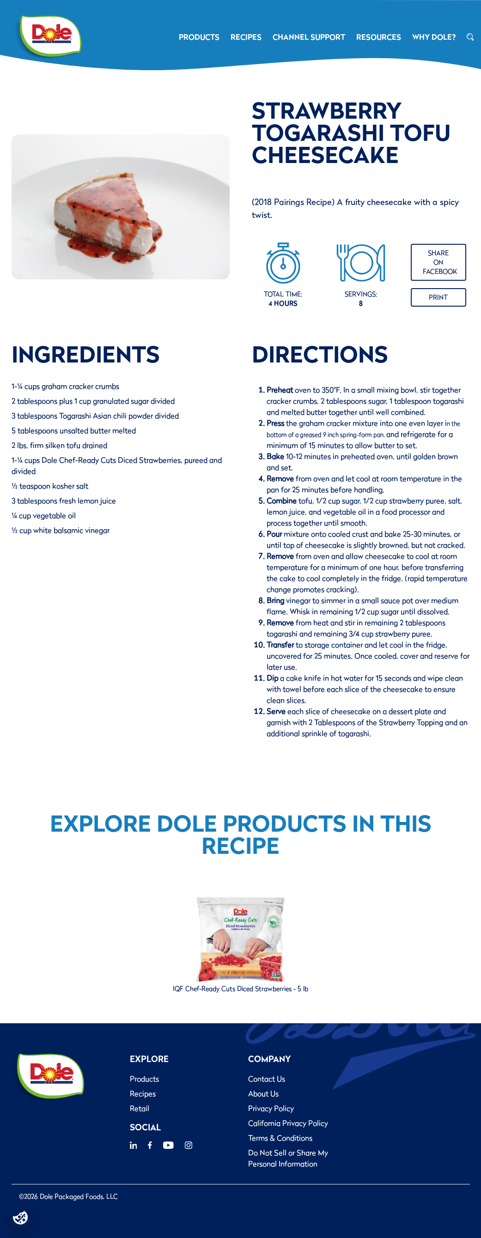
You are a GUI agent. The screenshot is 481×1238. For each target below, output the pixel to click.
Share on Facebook (440, 262)
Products (144, 1078)
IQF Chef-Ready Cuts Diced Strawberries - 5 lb (240, 988)
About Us (263, 1093)
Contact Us (266, 1078)
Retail (139, 1108)
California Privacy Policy (288, 1123)
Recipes (143, 1093)
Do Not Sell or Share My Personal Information (288, 1158)
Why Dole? (434, 36)
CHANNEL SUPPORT (309, 36)
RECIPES (246, 36)
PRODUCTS (199, 36)
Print (438, 297)
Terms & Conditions (280, 1137)
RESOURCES (378, 36)
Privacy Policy (271, 1108)
